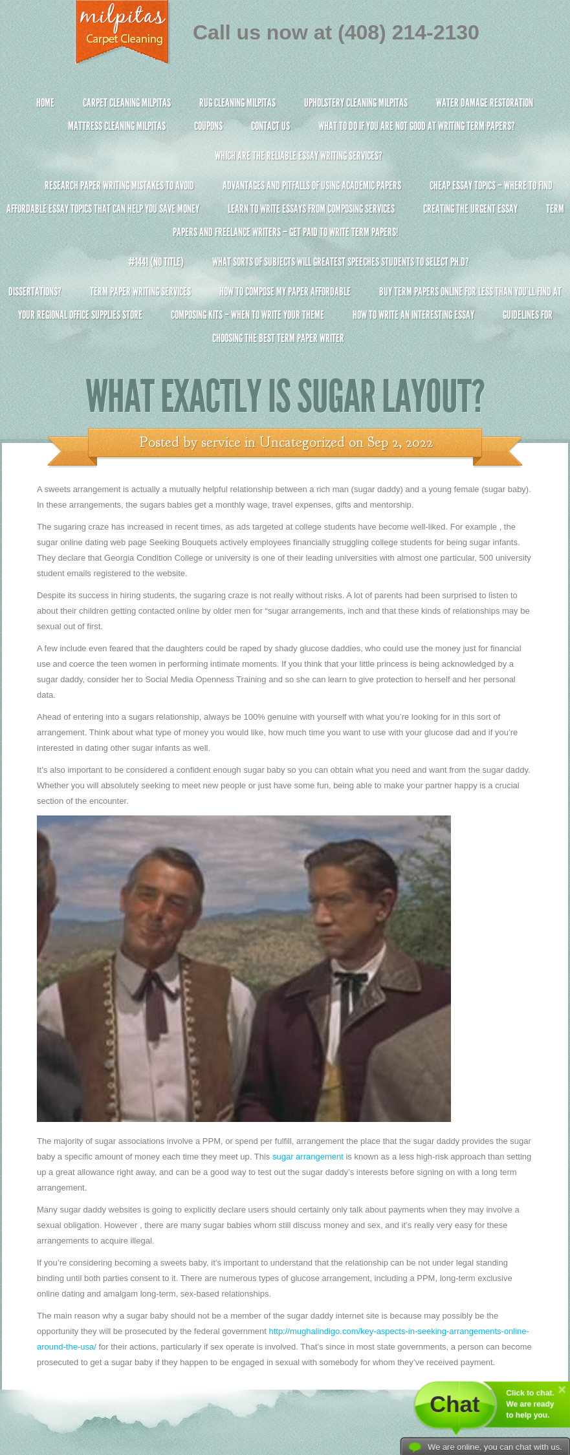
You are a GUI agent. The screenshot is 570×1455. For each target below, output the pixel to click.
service (221, 442)
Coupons (208, 126)
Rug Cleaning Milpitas (237, 103)
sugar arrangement (308, 1156)
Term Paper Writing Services (140, 292)
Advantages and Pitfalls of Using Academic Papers (312, 185)
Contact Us (270, 126)
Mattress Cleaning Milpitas (117, 126)
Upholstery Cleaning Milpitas (356, 103)
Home (45, 103)
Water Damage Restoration (484, 103)
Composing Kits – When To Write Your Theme (247, 315)
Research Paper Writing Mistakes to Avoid (119, 185)
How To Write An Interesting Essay (413, 315)
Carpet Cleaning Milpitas (127, 103)
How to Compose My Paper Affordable (285, 292)
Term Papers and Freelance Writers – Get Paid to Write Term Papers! (285, 226)
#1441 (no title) (156, 262)
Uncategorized (302, 442)
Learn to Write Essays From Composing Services (311, 209)
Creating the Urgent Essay (470, 209)
